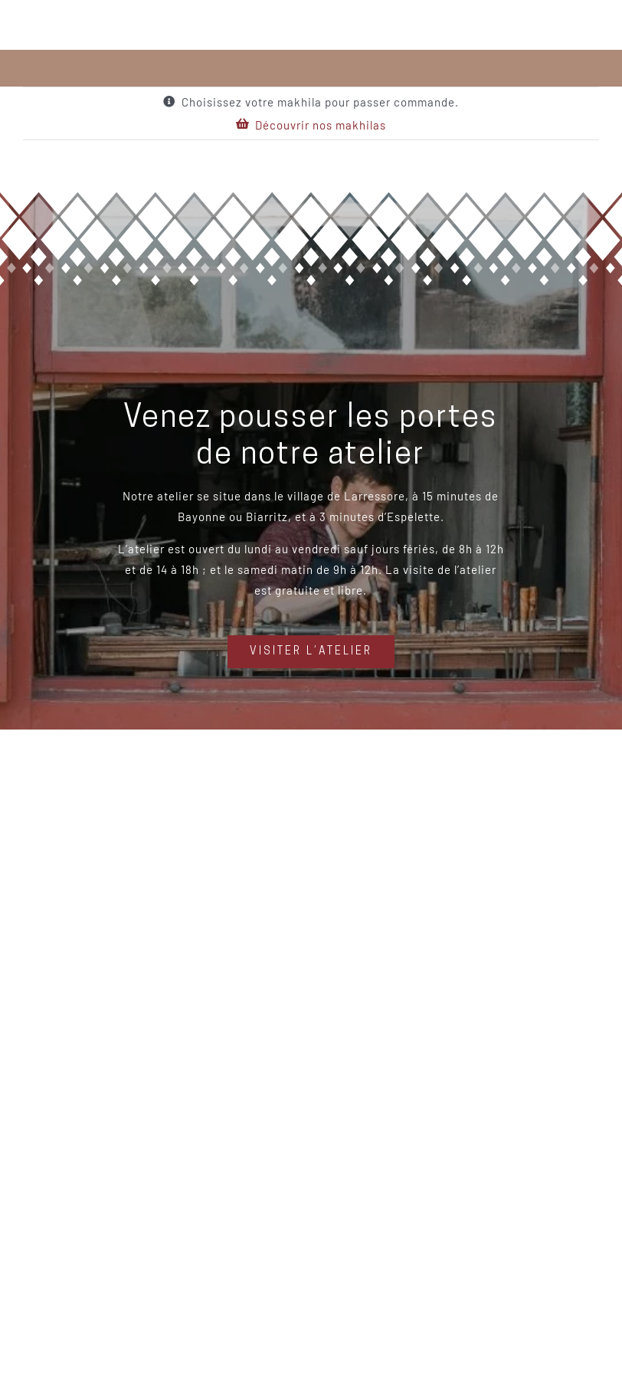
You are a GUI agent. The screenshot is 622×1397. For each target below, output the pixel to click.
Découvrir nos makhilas (320, 125)
